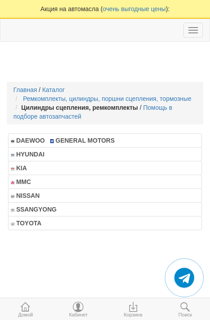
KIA (21, 168)
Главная (25, 89)
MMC (23, 181)
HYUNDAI (30, 154)
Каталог (53, 89)
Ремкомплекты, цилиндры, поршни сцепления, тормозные (109, 98)
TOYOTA (29, 223)
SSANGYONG (36, 209)
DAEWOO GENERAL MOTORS (63, 140)
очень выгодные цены (134, 8)
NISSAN (28, 195)
